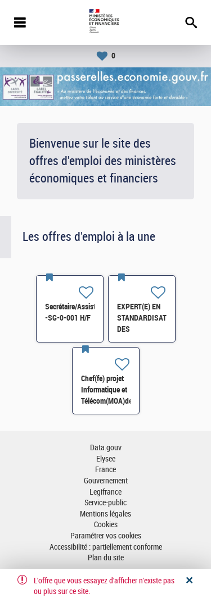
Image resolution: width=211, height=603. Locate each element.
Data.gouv (106, 448)
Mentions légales (105, 514)
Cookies (106, 524)
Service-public (105, 503)
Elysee (105, 459)
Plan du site (106, 558)
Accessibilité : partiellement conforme (106, 547)
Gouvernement (106, 481)
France (105, 469)
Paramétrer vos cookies (105, 536)
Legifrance (105, 492)
